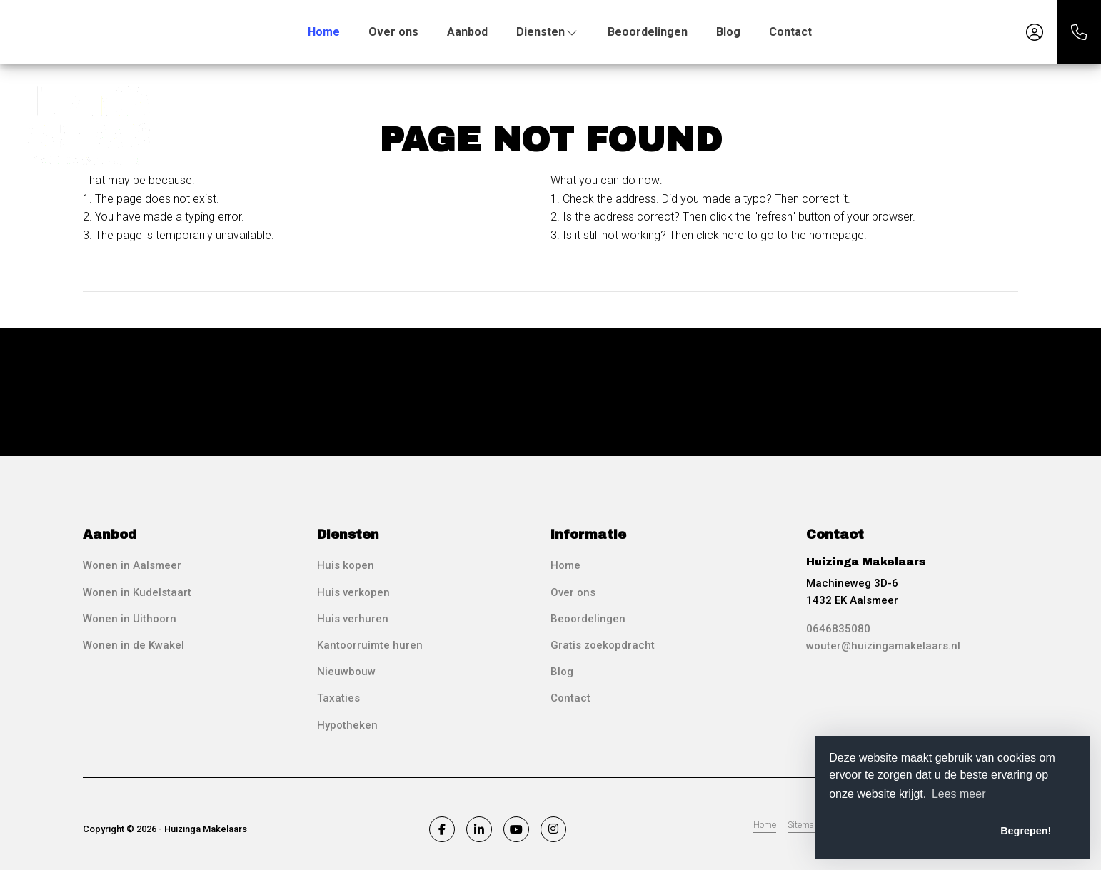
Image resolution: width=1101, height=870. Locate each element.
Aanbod (467, 32)
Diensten (547, 32)
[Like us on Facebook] (442, 829)
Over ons (393, 32)
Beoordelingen (648, 32)
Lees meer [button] (959, 794)
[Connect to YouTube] (516, 829)
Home (324, 32)
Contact (790, 32)
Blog (728, 32)
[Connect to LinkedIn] (479, 829)
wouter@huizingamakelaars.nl (883, 645)
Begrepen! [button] (1025, 830)
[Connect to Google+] (553, 829)
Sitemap (804, 824)
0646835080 (838, 628)
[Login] (1034, 32)
